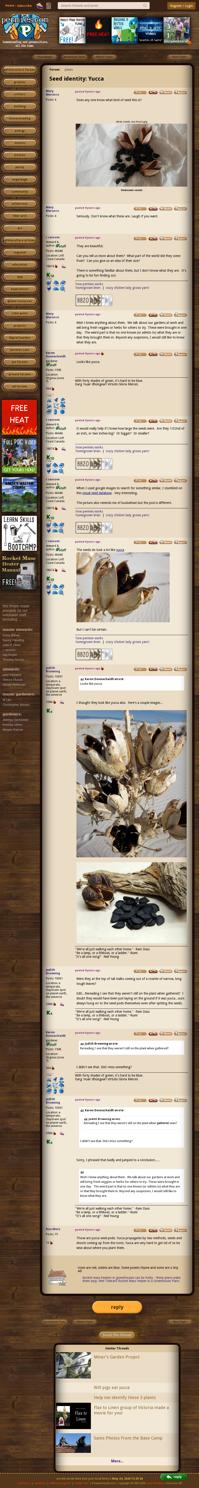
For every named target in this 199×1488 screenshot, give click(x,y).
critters (19, 94)
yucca (120, 550)
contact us (23, 1483)
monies (19, 143)
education (19, 264)
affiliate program (60, 1483)
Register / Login (181, 6)
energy (20, 131)
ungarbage (19, 179)
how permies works (89, 284)
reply (117, 1307)
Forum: (55, 69)
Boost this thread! (117, 1335)
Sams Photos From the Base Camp (128, 1438)
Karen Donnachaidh (56, 354)
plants (69, 69)
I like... (50, 278)
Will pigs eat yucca (112, 1387)
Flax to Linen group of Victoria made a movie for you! (131, 1410)
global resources (20, 301)
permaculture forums (20, 70)
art (19, 228)
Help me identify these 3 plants (125, 1397)
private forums (20, 374)
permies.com (19, 350)
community (19, 191)
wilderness (20, 203)
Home (9, 5)
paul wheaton (155, 1483)
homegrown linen (88, 288)
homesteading (19, 118)
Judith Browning (53, 669)
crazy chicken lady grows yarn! (127, 288)
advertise (40, 1483)
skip (20, 277)
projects (20, 325)
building (20, 106)
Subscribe (24, 5)
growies (19, 82)
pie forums (20, 362)
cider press (20, 313)
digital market (19, 337)
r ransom (53, 237)
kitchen (19, 155)
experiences (20, 289)
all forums (19, 386)
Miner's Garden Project (117, 1357)
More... (117, 1461)
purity (19, 167)
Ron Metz (53, 1229)
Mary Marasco (52, 92)
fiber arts (20, 216)
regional (20, 252)
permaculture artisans (19, 240)
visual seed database (97, 493)
